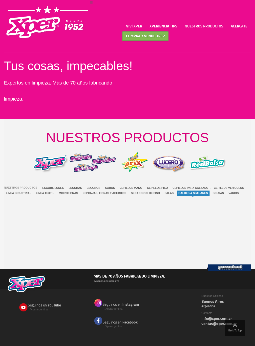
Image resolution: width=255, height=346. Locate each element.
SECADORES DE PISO (145, 193)
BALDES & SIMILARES (193, 193)
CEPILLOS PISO (157, 187)
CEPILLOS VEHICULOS (229, 187)
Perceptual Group (229, 267)
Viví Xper (134, 26)
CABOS (110, 187)
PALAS (169, 193)
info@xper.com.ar (216, 318)
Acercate (239, 26)
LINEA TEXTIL (45, 193)
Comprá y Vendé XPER (145, 36)
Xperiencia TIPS (163, 26)
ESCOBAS (75, 187)
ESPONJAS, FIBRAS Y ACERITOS (104, 193)
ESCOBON (94, 187)
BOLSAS (218, 193)
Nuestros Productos (204, 26)
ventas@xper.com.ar (219, 323)
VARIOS (234, 193)
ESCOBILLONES (53, 187)
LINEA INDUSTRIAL (18, 193)
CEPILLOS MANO (131, 187)
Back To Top (235, 327)
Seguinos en (48, 307)
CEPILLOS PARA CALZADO (190, 187)
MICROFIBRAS (68, 193)
